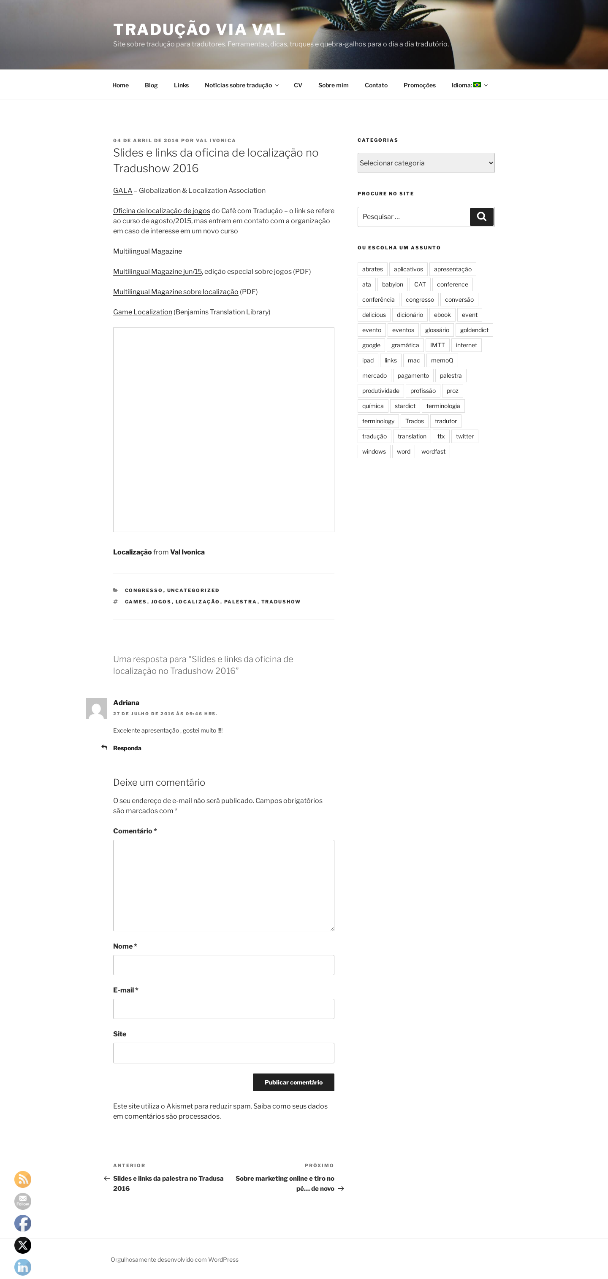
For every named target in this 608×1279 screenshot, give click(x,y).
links (391, 360)
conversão (459, 299)
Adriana (126, 703)
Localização (132, 552)
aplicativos (408, 269)
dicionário (410, 314)
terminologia (443, 405)
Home (120, 85)
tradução (374, 436)
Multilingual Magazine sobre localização (176, 292)
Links (181, 85)
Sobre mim (333, 85)
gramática (405, 345)
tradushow (281, 602)
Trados (414, 421)
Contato (376, 85)
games (136, 602)
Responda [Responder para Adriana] (127, 748)
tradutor (446, 421)
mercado (374, 375)
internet (466, 345)
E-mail (125, 990)
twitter (465, 436)
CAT (420, 284)
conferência (378, 299)
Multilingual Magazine (147, 251)
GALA (123, 191)
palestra (241, 602)
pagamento (413, 375)
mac (414, 360)
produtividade (380, 390)
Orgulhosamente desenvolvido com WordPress (175, 1259)
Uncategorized (193, 590)
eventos (403, 329)
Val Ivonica (216, 140)
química (373, 405)
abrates (372, 269)
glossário (437, 329)
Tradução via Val (200, 29)
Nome (125, 946)
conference (452, 284)
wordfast (433, 451)
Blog (151, 85)
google (371, 345)
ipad (368, 360)
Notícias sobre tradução (242, 85)
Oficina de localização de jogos (161, 211)
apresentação (453, 269)
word (403, 451)
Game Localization (142, 312)
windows (374, 451)
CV (298, 85)
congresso (144, 590)
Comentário (135, 831)
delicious (374, 314)
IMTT (437, 345)
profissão (423, 390)
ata (366, 284)
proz (453, 390)
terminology (378, 421)
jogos (161, 602)
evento (371, 329)
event (470, 314)
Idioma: (470, 85)
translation (412, 436)
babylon (392, 284)
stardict (405, 405)
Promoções (420, 85)
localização (198, 602)
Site (119, 1034)
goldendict (474, 329)
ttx (441, 436)
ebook (442, 314)
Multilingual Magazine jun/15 (157, 272)
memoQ (442, 360)
